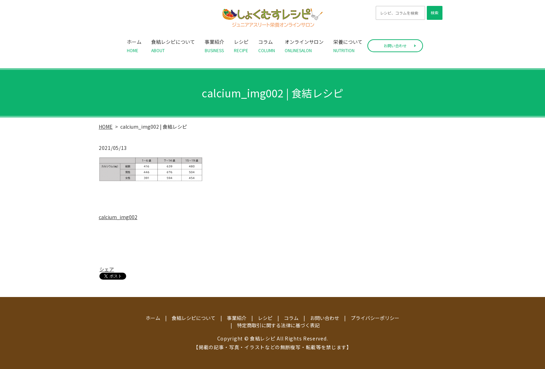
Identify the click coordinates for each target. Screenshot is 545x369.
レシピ (241, 46)
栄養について (348, 46)
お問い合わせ (395, 45)
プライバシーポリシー (375, 317)
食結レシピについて (173, 46)
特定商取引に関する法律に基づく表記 (278, 325)
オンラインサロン (304, 46)
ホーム (134, 46)
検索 (434, 12)
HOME (106, 126)
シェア (106, 269)
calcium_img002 (118, 217)
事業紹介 (214, 46)
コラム (266, 46)
